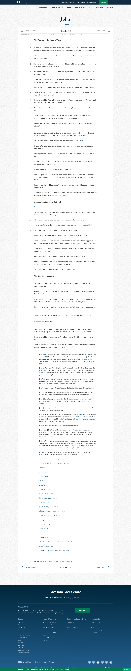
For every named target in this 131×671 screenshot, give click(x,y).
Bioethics (21, 641)
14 (62, 35)
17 (70, 35)
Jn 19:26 (77, 413)
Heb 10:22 (44, 402)
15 (65, 35)
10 (51, 35)
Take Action (70, 621)
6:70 (46, 484)
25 (55, 510)
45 (61, 458)
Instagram (107, 660)
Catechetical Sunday (24, 649)
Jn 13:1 (78, 444)
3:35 (45, 466)
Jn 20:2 (89, 415)
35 (57, 549)
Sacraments (46, 633)
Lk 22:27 (41, 371)
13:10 (42, 398)
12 (56, 35)
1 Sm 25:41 (47, 471)
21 (81, 35)
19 (76, 35)
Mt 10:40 (47, 505)
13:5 (41, 391)
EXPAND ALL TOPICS (24, 654)
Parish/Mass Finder (97, 621)
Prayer (45, 628)
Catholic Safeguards (24, 651)
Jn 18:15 (81, 415)
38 (45, 440)
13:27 (42, 523)
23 (73, 510)
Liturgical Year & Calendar (51, 631)
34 (75, 549)
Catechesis (21, 646)
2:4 (45, 458)
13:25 (42, 519)
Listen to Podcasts (64, 596)
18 (73, 35)
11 (54, 35)
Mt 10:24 (52, 497)
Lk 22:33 (70, 549)
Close (126, 669)
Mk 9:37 (53, 505)
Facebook (95, 660)
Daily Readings (67, 2)
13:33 (42, 536)
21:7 (85, 413)
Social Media (95, 631)
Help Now (103, 2)
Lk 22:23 (54, 545)
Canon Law (21, 644)
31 (66, 549)
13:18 (42, 501)
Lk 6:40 (57, 497)
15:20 (46, 497)
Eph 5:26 (91, 400)
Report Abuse (91, 2)
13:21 (42, 510)
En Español (65, 25)
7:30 (48, 458)
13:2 (41, 387)
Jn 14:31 (77, 447)
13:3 (41, 466)
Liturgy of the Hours (49, 636)
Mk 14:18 (60, 510)
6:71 (45, 462)
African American (23, 626)
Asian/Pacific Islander (25, 633)
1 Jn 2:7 (69, 540)
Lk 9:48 (59, 505)
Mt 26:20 (55, 462)
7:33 (46, 536)
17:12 (49, 462)
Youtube (99, 660)
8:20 (51, 458)
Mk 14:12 (66, 458)
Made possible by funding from (94, 667)
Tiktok (111, 660)
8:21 (49, 536)
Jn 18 (74, 358)
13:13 (42, 488)
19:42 (45, 353)
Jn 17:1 (85, 447)
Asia (19, 631)
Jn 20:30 (49, 356)
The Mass (46, 639)
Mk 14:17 (64, 462)
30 (46, 510)
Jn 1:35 (53, 420)
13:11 (42, 484)
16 (67, 35)
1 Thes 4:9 (63, 540)
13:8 (41, 475)
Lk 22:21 (69, 510)
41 (70, 458)
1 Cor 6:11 (83, 400)
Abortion (21, 621)
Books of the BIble (48, 623)
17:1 (46, 532)
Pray (68, 628)
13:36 (42, 545)
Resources (94, 623)
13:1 (41, 353)
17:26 (46, 429)
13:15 (42, 492)
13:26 (42, 424)
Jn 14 (40, 444)
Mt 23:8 (47, 488)
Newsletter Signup (97, 628)
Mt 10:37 (62, 514)
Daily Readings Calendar (74, 2)
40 (58, 420)
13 (50, 540)
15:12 (46, 540)
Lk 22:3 (72, 462)
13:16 (42, 407)
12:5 (46, 527)
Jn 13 (93, 356)
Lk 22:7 (74, 458)
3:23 (76, 540)
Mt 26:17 (57, 458)
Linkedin (103, 660)
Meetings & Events (73, 626)
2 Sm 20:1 (47, 475)
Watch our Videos (77, 596)
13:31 (42, 429)
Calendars (94, 626)
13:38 (42, 549)
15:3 (46, 479)
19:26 (47, 514)
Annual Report (22, 628)
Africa (20, 623)
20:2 (81, 413)
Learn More (82, 609)
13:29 (42, 527)
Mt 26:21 (51, 510)
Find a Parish (81, 2)
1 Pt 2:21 (53, 492)
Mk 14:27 (48, 545)
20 (78, 35)
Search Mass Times (49, 626)
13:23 (42, 413)
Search (110, 2)
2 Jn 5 (81, 540)
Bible (20, 639)
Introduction (26, 35)
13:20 (42, 505)
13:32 (42, 532)
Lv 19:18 (64, 453)
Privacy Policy (70, 560)
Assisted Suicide (23, 636)
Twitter (91, 660)
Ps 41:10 (47, 501)
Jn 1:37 (69, 420)
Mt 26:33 (52, 549)
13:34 (42, 451)
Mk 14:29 (61, 549)
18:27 (46, 549)
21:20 (47, 519)
